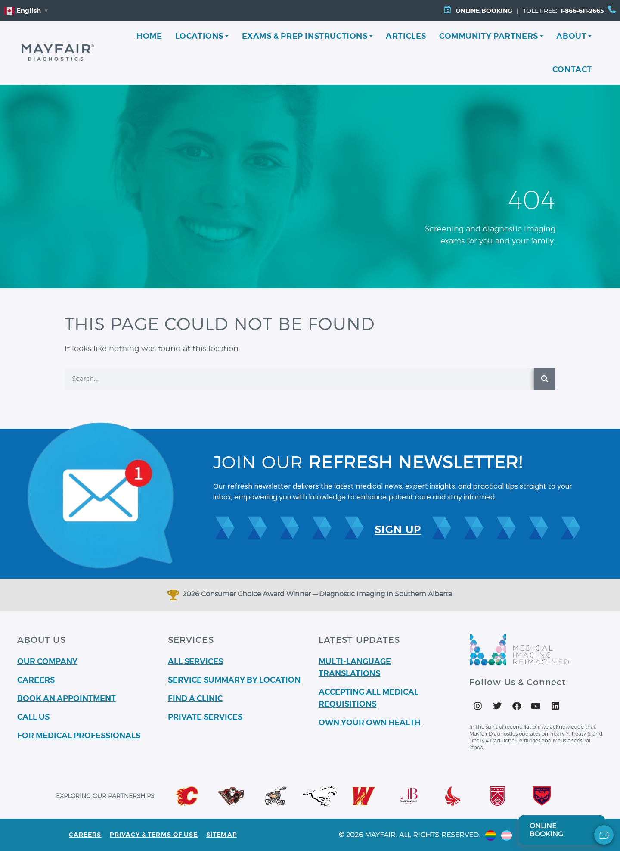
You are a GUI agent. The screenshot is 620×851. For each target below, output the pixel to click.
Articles (406, 36)
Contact (572, 69)
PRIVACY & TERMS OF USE (154, 835)
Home (149, 36)
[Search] (544, 379)
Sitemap (221, 835)
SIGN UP (398, 529)
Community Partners (491, 36)
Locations (202, 36)
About (574, 36)
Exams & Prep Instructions (307, 36)
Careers (85, 835)
